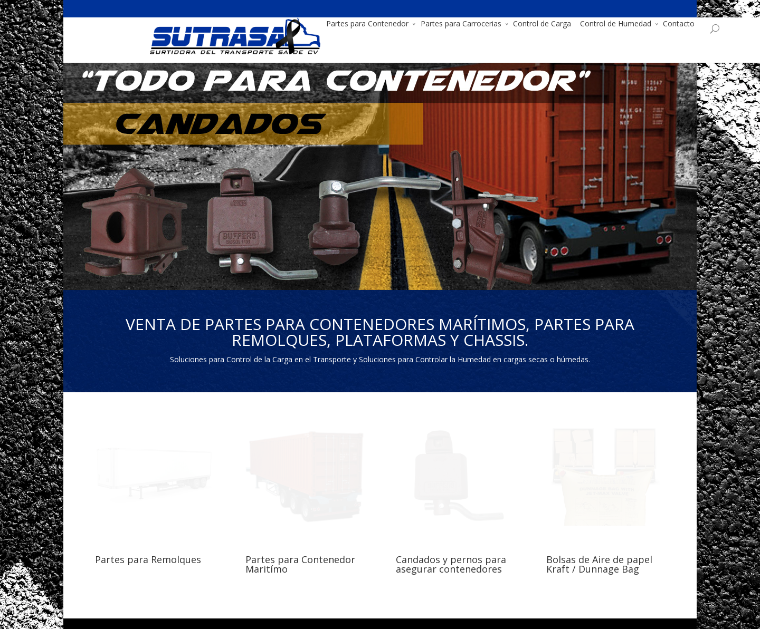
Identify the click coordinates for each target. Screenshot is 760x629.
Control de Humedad (560, 23)
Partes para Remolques (148, 559)
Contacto (624, 23)
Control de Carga (487, 23)
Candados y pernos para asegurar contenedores (451, 564)
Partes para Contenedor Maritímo (300, 564)
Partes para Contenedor (312, 23)
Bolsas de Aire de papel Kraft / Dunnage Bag (599, 564)
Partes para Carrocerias (406, 23)
